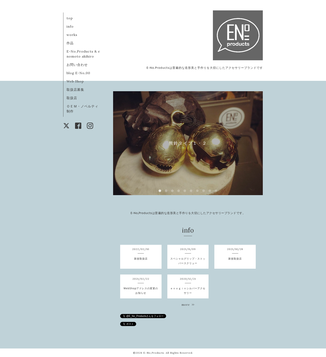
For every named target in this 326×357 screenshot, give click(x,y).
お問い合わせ (77, 65)
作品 (70, 43)
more (188, 305)
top (70, 18)
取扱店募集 (75, 89)
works (72, 35)
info (70, 26)
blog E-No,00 (78, 73)
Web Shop (75, 81)
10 (216, 191)
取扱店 (72, 98)
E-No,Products (153, 352)
